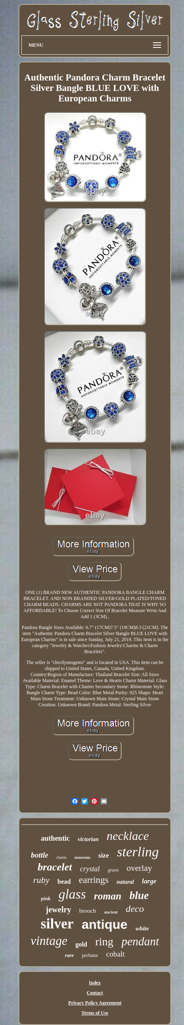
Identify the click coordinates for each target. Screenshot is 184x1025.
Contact (95, 993)
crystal (90, 869)
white (142, 928)
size (103, 855)
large (149, 881)
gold (81, 944)
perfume (90, 955)
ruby (41, 880)
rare (69, 955)
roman (107, 896)
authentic (55, 838)
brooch (87, 910)
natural (125, 882)
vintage (49, 941)
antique (105, 924)
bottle (39, 855)
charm (61, 857)
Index (95, 983)
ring (104, 941)
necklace (128, 835)
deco (135, 908)
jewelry (58, 909)
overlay (139, 868)
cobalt (115, 954)
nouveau (82, 857)
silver (57, 924)
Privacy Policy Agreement (94, 1003)
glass (72, 894)
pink (46, 898)
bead (64, 881)
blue (139, 895)
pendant (140, 941)
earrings (94, 880)
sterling (138, 851)
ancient (111, 912)
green (113, 870)
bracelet (54, 867)
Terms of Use (94, 1013)
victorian (88, 839)
